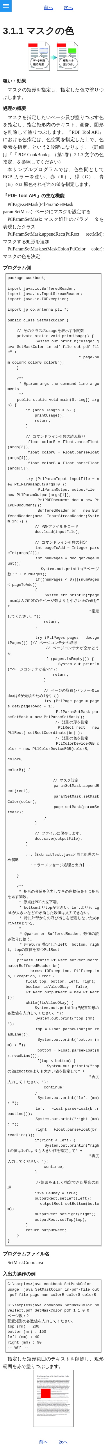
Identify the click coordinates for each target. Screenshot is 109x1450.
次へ (68, 7)
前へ (48, 7)
